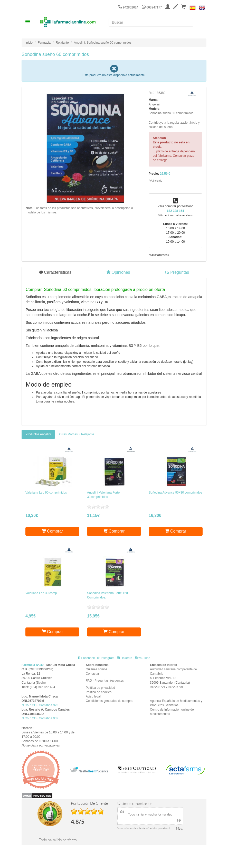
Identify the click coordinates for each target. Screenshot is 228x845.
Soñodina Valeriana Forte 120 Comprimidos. (107, 595)
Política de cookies (98, 692)
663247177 (152, 7)
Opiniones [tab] (118, 272)
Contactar (92, 673)
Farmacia (44, 42)
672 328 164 (175, 211)
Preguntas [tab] (177, 272)
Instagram (106, 658)
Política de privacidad (100, 688)
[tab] (38, 434)
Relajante (62, 42)
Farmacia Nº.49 (33, 665)
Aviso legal (93, 696)
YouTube (142, 658)
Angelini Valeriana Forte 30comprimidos (103, 495)
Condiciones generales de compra (109, 701)
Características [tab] (55, 272)
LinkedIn (124, 658)
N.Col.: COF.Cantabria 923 (40, 705)
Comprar (52, 531)
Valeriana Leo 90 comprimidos (46, 492)
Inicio (29, 42)
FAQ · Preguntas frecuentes (105, 680)
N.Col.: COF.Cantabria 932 (40, 718)
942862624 (128, 7)
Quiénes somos (96, 669)
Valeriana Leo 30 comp (41, 593)
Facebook (86, 658)
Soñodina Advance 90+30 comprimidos (175, 492)
